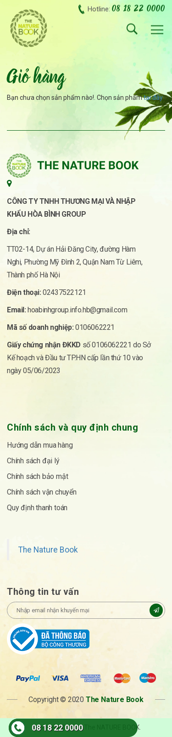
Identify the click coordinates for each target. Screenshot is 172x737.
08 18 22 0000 (57, 727)
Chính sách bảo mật (37, 476)
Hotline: (126, 8)
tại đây (153, 97)
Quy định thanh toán (37, 507)
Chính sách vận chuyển (42, 492)
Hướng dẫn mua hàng (39, 445)
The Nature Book (48, 549)
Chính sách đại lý (33, 460)
